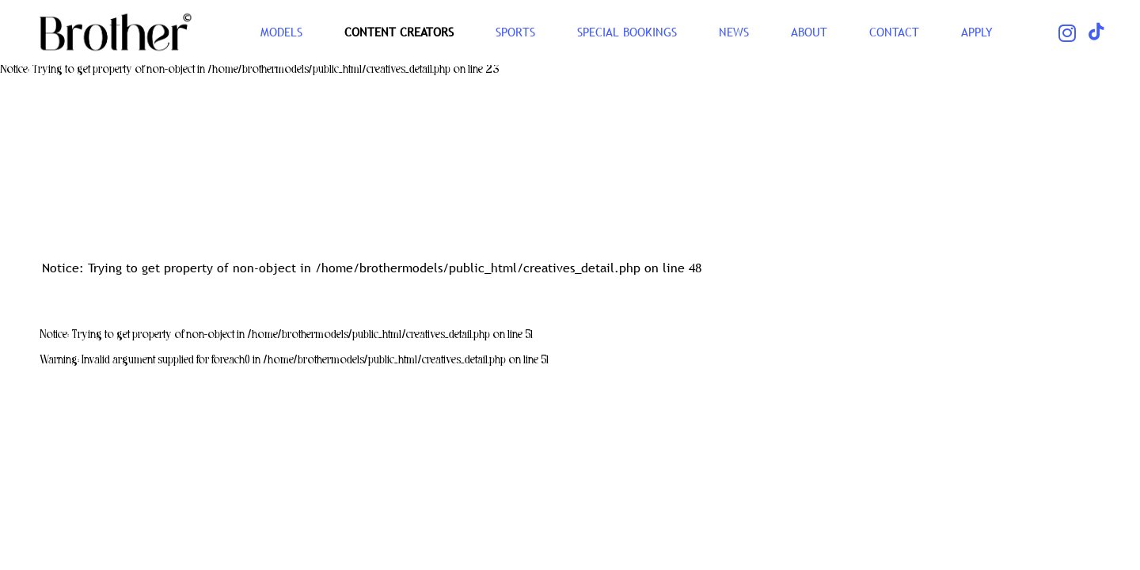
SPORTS (515, 32)
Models (281, 32)
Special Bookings (627, 32)
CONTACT (894, 32)
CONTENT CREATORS (399, 32)
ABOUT (809, 32)
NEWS (734, 32)
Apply (977, 32)
